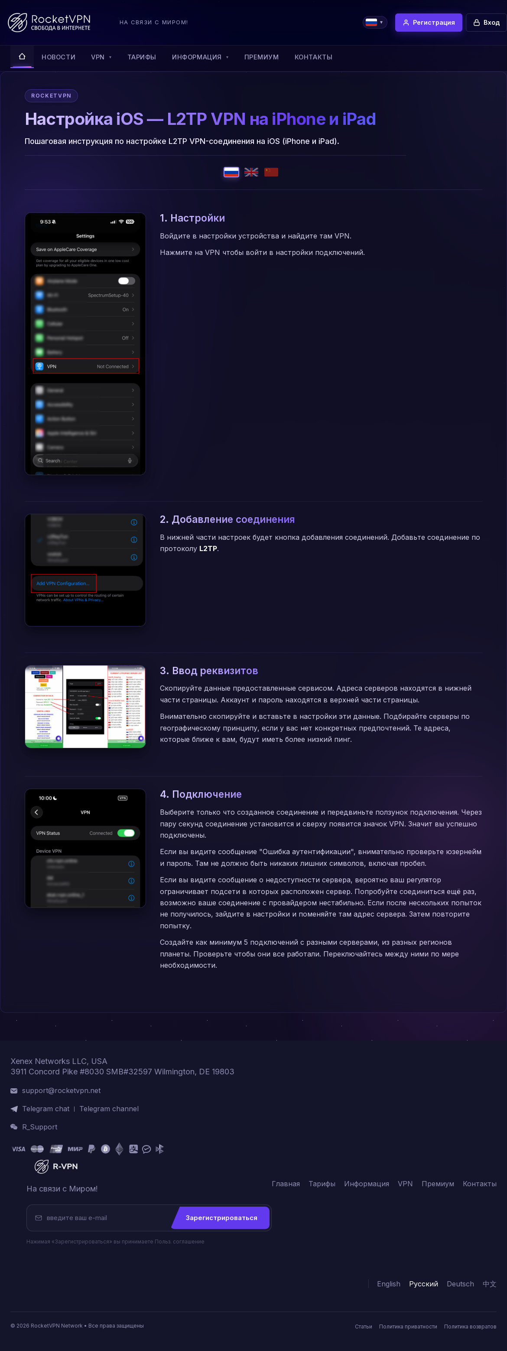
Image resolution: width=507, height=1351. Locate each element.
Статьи (363, 1326)
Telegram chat (45, 1109)
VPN (101, 57)
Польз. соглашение (180, 1241)
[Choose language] (375, 22)
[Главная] (22, 57)
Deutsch (460, 1284)
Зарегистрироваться (221, 1218)
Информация (200, 57)
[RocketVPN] (54, 1167)
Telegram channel (109, 1109)
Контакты (314, 57)
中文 (490, 1284)
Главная (286, 1184)
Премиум (261, 57)
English (388, 1284)
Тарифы (142, 57)
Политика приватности (408, 1326)
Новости (58, 57)
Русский (423, 1284)
